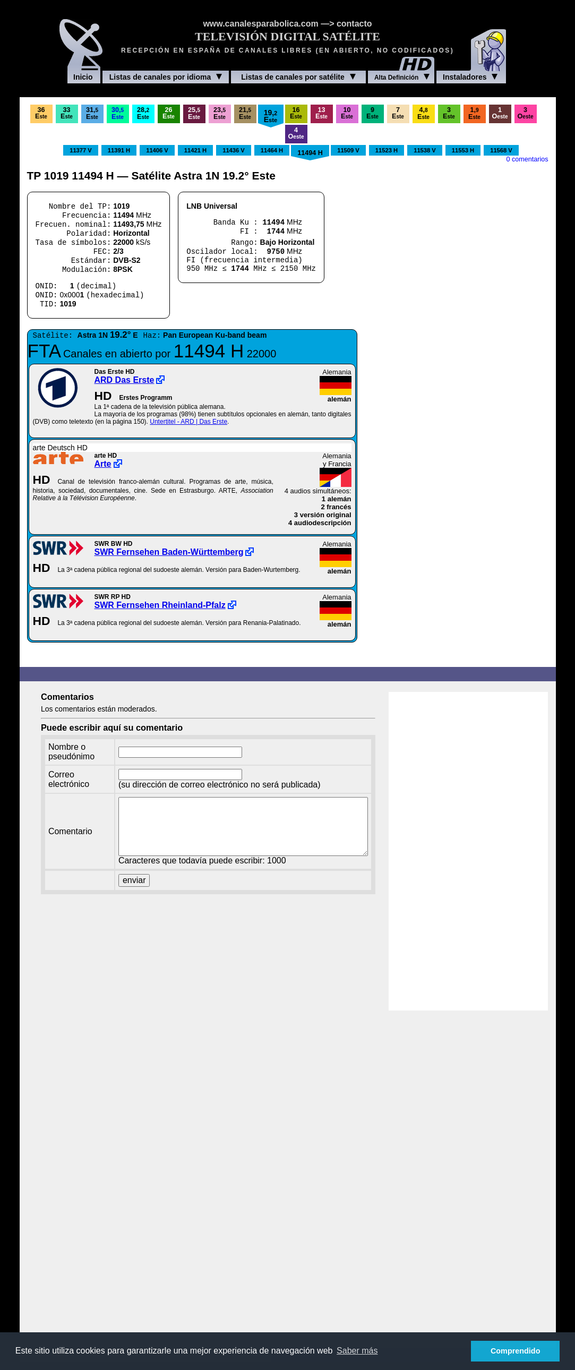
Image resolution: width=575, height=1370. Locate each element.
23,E (219, 113)
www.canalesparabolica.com (260, 23)
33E (67, 113)
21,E (245, 113)
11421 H (195, 150)
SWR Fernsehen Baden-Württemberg (169, 551)
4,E (423, 113)
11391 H (119, 150)
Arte (103, 463)
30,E (117, 113)
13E (321, 113)
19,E (271, 116)
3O (526, 113)
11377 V (81, 150)
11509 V (348, 150)
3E (449, 113)
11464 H (272, 150)
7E (398, 113)
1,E (474, 113)
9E (372, 113)
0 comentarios (527, 159)
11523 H (386, 150)
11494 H (310, 153)
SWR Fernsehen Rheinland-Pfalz (160, 605)
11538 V (425, 150)
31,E (92, 113)
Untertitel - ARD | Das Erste (188, 421)
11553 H (463, 150)
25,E (194, 113)
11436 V (233, 150)
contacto (354, 23)
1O (500, 113)
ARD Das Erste (125, 379)
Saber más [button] (357, 1350)
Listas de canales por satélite (298, 77)
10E (347, 113)
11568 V (501, 150)
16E (296, 113)
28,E (143, 113)
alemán (339, 399)
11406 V (157, 150)
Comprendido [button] (515, 1351)
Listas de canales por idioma (165, 77)
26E (168, 113)
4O (296, 133)
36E (41, 113)
